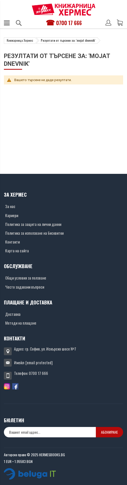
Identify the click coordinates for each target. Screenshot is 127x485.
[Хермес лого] (63, 9)
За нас (10, 206)
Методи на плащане (20, 323)
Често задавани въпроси (24, 287)
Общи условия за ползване (25, 278)
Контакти (12, 242)
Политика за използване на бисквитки (34, 233)
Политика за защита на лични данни (33, 224)
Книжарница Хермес (20, 40)
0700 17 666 (69, 23)
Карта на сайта (17, 250)
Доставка (13, 314)
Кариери (11, 215)
